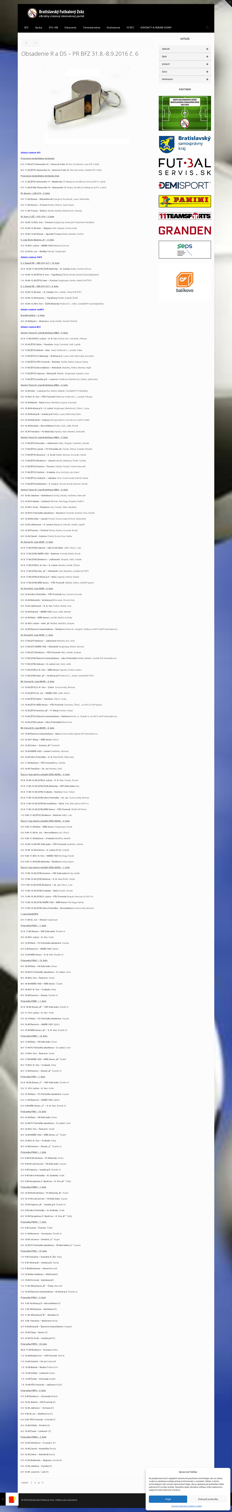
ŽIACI (186, 72)
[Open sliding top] (228, 3)
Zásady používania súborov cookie (186, 1506)
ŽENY (186, 56)
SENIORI (186, 49)
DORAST (186, 64)
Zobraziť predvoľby (208, 1499)
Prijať (168, 1499)
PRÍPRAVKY (186, 79)
